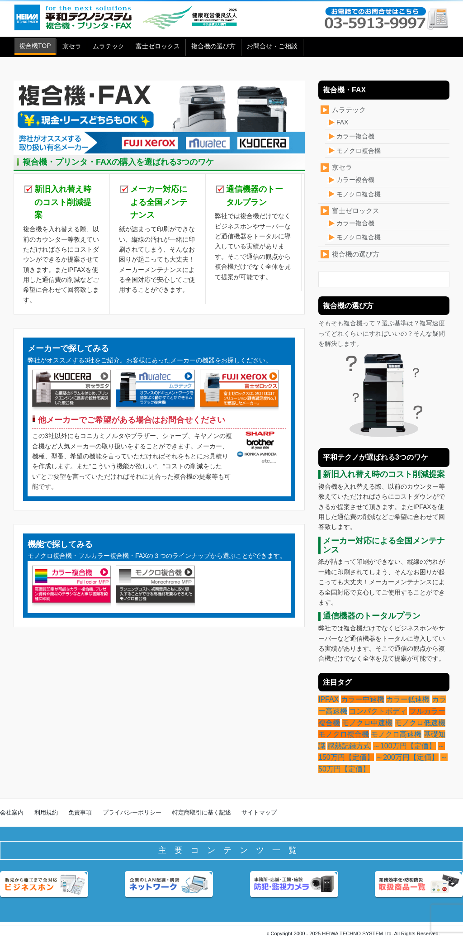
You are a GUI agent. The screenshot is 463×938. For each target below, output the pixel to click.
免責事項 (80, 812)
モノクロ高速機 (396, 734)
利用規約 (46, 812)
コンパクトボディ (378, 711)
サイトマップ (259, 812)
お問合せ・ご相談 (272, 46)
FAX (342, 122)
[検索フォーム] (375, 279)
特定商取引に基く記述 (201, 812)
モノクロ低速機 (420, 723)
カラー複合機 (355, 136)
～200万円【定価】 (407, 757)
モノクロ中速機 (367, 723)
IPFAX (328, 699)
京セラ (71, 46)
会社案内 (12, 812)
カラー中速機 (362, 699)
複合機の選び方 (213, 46)
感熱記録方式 (349, 746)
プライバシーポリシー (132, 812)
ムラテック (108, 46)
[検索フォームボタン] (438, 282)
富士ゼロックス (158, 46)
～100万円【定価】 (404, 746)
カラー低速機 (408, 699)
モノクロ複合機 (358, 150)
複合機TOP (35, 45)
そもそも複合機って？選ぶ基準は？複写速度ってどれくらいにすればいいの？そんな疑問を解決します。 (381, 379)
